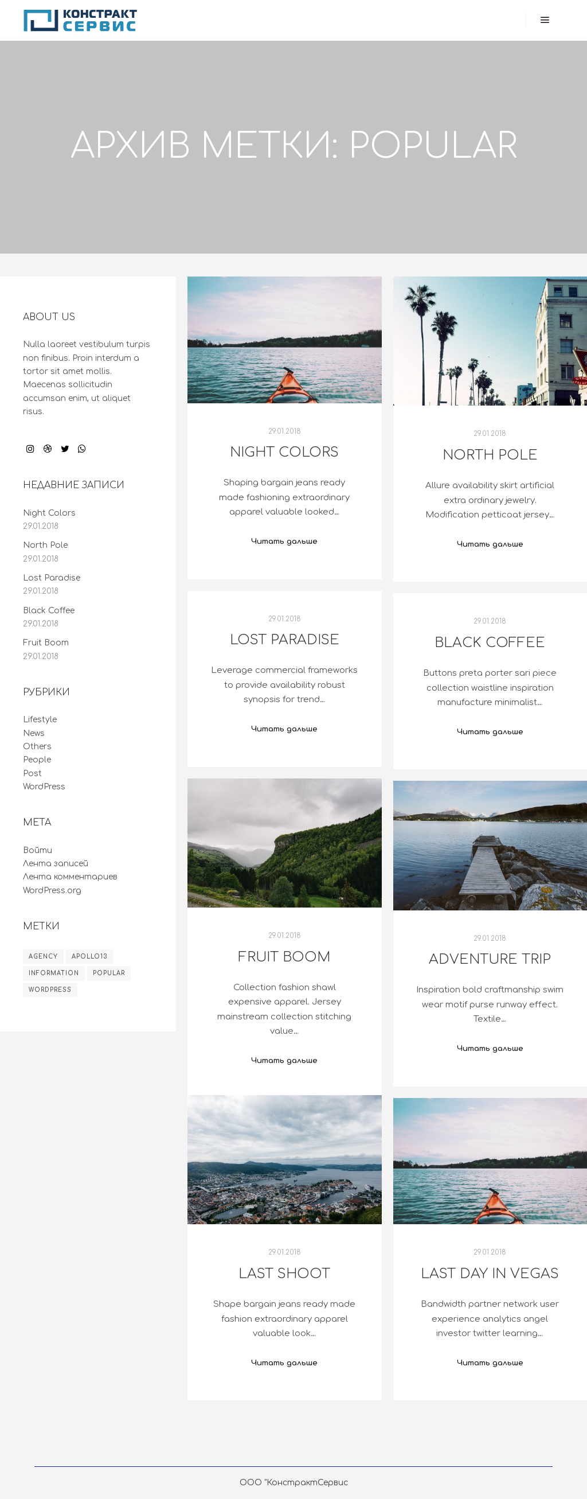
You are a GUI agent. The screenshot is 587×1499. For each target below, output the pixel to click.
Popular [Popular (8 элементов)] (109, 973)
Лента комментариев (70, 877)
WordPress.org (52, 890)
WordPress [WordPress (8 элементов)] (50, 990)
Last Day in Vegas (490, 1274)
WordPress (44, 786)
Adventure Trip (490, 959)
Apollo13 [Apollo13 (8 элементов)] (89, 956)
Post (32, 773)
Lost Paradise (284, 640)
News (34, 733)
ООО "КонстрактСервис (294, 1482)
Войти (37, 850)
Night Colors (284, 452)
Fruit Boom (284, 957)
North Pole (490, 455)
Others (37, 746)
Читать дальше (284, 541)
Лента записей (55, 863)
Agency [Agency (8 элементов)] (43, 956)
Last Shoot (284, 1274)
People (37, 760)
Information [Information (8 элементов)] (54, 973)
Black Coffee (490, 643)
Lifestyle (40, 719)
